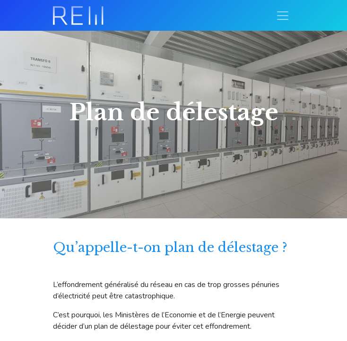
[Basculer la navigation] (282, 15)
